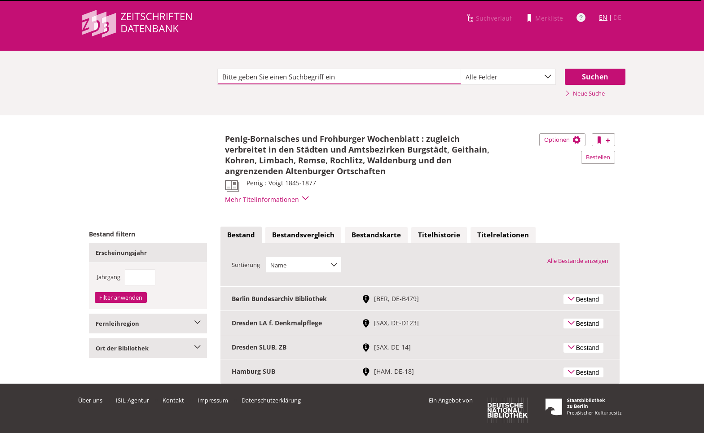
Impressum (213, 400)
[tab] (241, 235)
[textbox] (339, 77)
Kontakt (173, 400)
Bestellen (598, 157)
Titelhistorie (439, 234)
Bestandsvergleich (303, 234)
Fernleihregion (148, 323)
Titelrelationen (503, 234)
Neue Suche (585, 93)
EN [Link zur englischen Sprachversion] (603, 17)
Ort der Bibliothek (148, 348)
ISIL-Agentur (132, 400)
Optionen (562, 140)
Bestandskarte (376, 234)
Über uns (90, 400)
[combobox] (508, 77)
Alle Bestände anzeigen (577, 261)
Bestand (241, 234)
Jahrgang (108, 277)
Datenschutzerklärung (271, 400)
